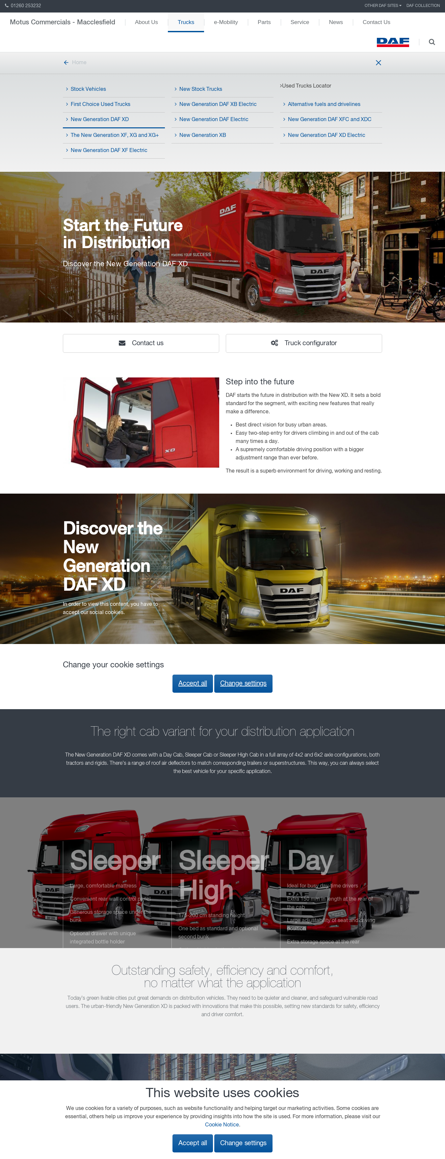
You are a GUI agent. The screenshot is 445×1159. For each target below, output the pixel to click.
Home (75, 62)
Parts (264, 22)
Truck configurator (304, 343)
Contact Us (376, 22)
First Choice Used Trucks (98, 104)
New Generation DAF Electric (212, 119)
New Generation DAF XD (97, 119)
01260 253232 (23, 6)
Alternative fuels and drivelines (321, 104)
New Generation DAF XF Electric (106, 150)
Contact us (141, 343)
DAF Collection (423, 6)
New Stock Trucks (198, 89)
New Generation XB (200, 135)
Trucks (186, 22)
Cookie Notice (222, 1125)
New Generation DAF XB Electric (216, 104)
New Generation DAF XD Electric (324, 135)
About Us (146, 22)
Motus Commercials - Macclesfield (62, 22)
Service (300, 22)
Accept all (192, 683)
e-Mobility (226, 22)
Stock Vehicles (86, 89)
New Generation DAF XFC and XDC (327, 119)
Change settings (243, 683)
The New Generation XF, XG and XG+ (112, 135)
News (336, 22)
